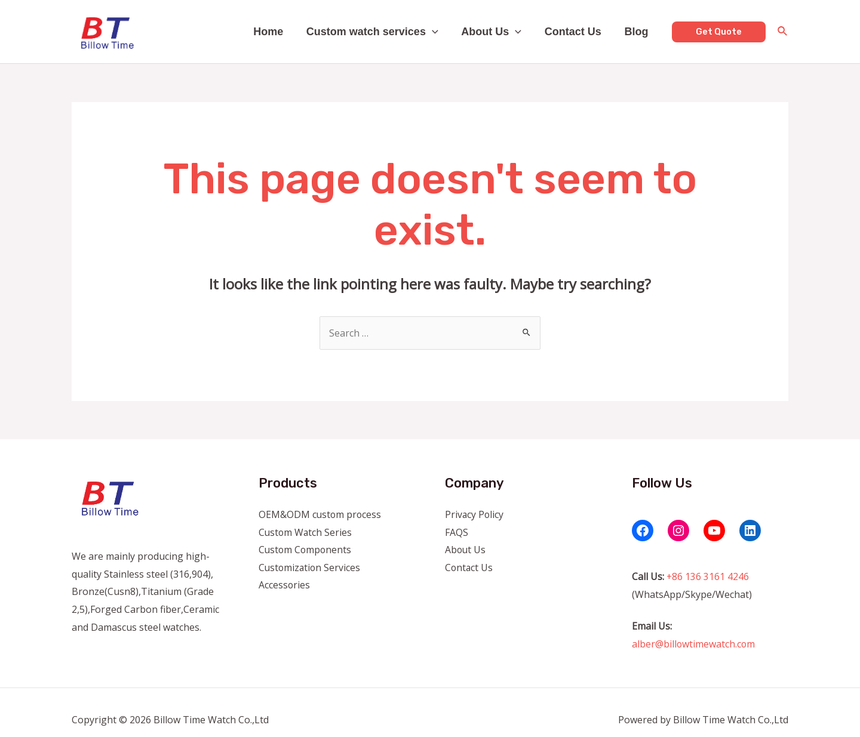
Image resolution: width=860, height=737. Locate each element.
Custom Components (306, 550)
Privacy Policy (475, 514)
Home (275, 32)
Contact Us (575, 32)
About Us (495, 31)
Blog (637, 32)
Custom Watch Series (306, 532)
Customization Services (311, 567)
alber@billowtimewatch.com (694, 643)
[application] (437, 31)
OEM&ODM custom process (321, 514)
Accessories (285, 585)
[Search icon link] (783, 32)
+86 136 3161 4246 (708, 576)
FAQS (456, 532)
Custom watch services (378, 31)
